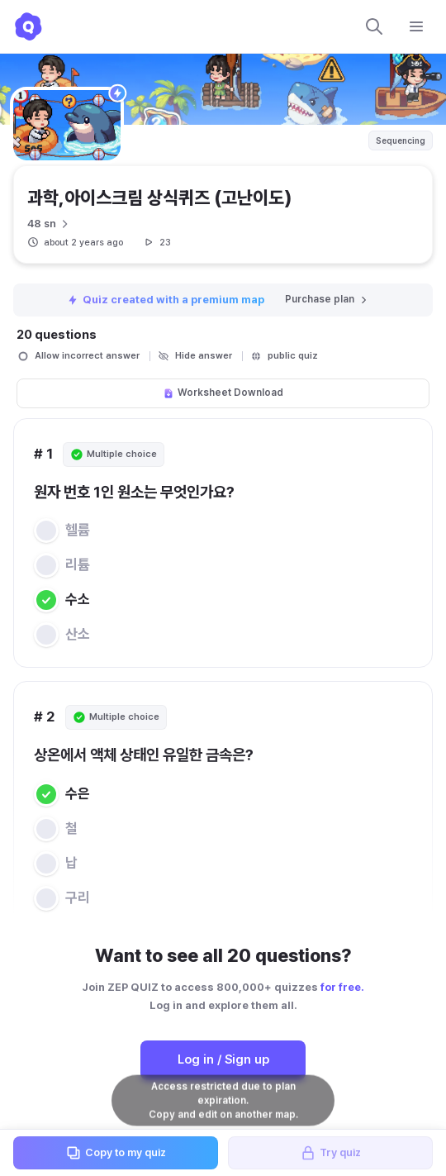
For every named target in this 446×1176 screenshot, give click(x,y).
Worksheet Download (223, 392)
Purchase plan (327, 299)
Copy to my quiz (115, 1153)
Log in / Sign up (223, 1059)
